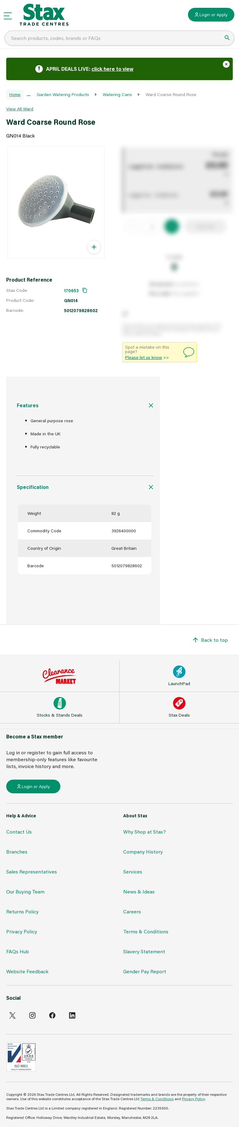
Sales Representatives (31, 871)
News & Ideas (139, 891)
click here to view (112, 68)
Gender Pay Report (144, 971)
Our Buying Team (25, 891)
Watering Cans (117, 94)
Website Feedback (27, 971)
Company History (143, 851)
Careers (132, 911)
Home (15, 94)
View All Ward (19, 109)
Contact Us (19, 831)
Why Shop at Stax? (144, 831)
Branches (16, 851)
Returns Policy (22, 911)
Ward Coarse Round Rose (171, 94)
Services (132, 871)
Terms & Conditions (145, 931)
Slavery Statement (144, 951)
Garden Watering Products (63, 94)
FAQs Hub (17, 951)
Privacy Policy (21, 931)
